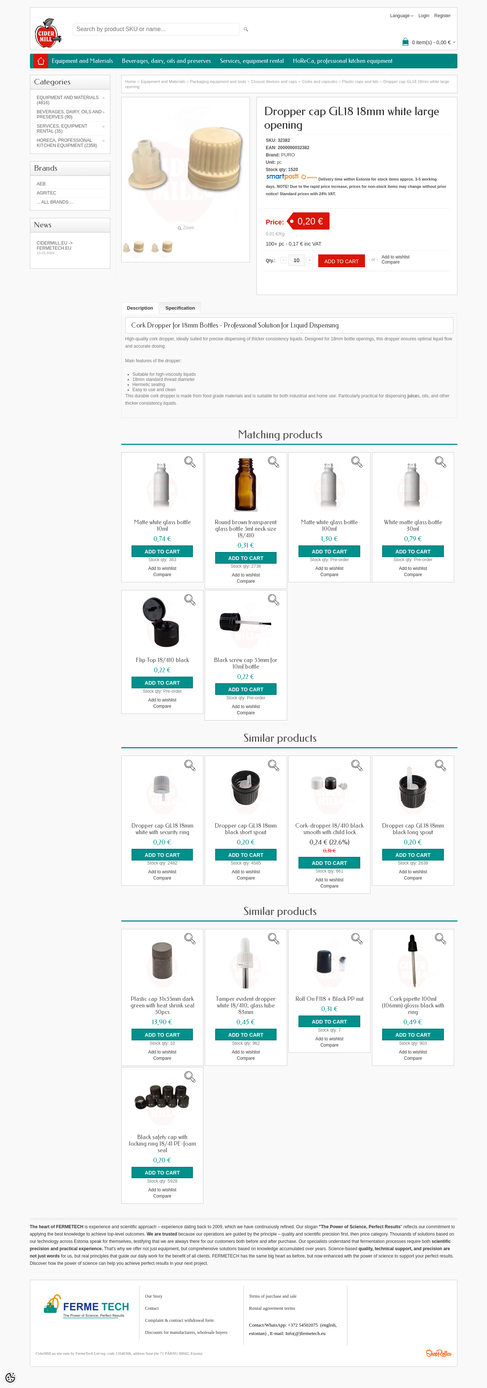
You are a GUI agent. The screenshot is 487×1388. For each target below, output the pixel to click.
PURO (288, 155)
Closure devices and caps (274, 81)
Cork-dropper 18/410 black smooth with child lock (329, 828)
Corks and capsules (319, 81)
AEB (41, 183)
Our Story (154, 1295)
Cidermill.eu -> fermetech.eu (70, 248)
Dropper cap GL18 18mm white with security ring (162, 828)
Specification (180, 308)
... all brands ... (55, 202)
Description (140, 308)
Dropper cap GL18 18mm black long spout (413, 828)
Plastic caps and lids (360, 81)
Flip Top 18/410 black (162, 660)
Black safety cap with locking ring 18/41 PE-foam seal (162, 1143)
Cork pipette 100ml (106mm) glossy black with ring (413, 1005)
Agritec (46, 193)
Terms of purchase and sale (273, 1295)
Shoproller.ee (439, 1352)
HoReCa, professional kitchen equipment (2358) (67, 143)
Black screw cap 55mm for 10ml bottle (245, 663)
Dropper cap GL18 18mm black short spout (246, 828)
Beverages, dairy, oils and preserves (166, 60)
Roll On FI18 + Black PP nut (330, 998)
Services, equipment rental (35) (62, 129)
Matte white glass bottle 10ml (162, 525)
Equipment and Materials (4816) (68, 100)
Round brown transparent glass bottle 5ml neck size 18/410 (246, 529)
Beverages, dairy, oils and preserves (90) (69, 114)
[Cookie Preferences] (10, 1377)
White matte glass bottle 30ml (413, 525)
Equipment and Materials (82, 60)
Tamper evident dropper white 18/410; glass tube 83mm (245, 1005)
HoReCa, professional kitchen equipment (342, 60)
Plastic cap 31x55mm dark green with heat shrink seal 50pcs (162, 1005)
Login (423, 15)
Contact (152, 1307)
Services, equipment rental (252, 60)
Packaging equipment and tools (218, 81)
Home (130, 81)
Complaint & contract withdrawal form (179, 1319)
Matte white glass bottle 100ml (329, 525)
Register (442, 15)
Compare (390, 262)
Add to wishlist (395, 257)
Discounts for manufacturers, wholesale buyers (186, 1331)
